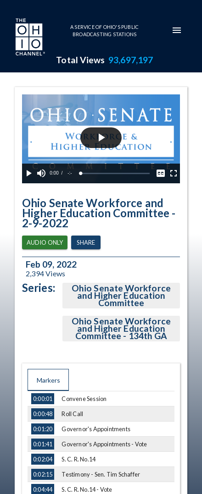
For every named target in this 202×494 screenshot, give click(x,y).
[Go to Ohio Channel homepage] (29, 38)
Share (86, 243)
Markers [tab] (48, 379)
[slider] (115, 173)
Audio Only (44, 243)
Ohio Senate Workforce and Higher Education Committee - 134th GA (121, 328)
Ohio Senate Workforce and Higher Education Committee (121, 295)
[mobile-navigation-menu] (177, 30)
